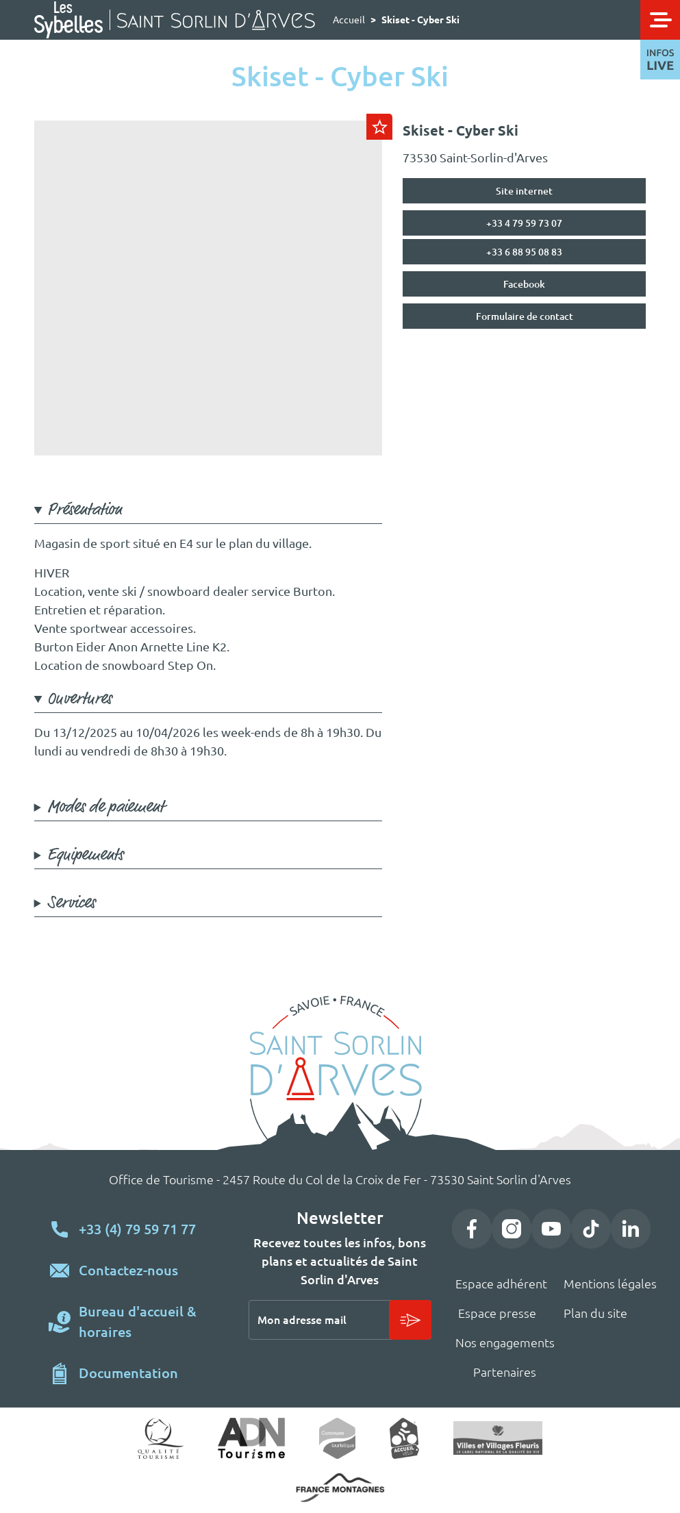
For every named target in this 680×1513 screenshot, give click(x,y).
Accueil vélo (404, 1438)
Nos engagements (505, 1342)
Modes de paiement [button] (105, 807)
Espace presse (497, 1313)
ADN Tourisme (252, 1438)
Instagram (511, 1229)
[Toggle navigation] (660, 20)
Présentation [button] (84, 510)
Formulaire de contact (524, 316)
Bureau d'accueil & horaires (138, 1321)
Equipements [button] (85, 855)
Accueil (349, 19)
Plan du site (595, 1313)
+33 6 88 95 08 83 (524, 252)
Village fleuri (497, 1437)
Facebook (524, 284)
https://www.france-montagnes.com (340, 1488)
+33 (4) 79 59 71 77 (137, 1229)
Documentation (128, 1373)
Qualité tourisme (161, 1438)
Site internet (524, 191)
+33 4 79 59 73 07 (524, 223)
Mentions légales (610, 1283)
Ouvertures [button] (79, 699)
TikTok (591, 1229)
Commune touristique (337, 1438)
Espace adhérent (501, 1283)
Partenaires (504, 1372)
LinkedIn (631, 1229)
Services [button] (71, 903)
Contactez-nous (128, 1270)
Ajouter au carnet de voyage (379, 127)
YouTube (551, 1229)
